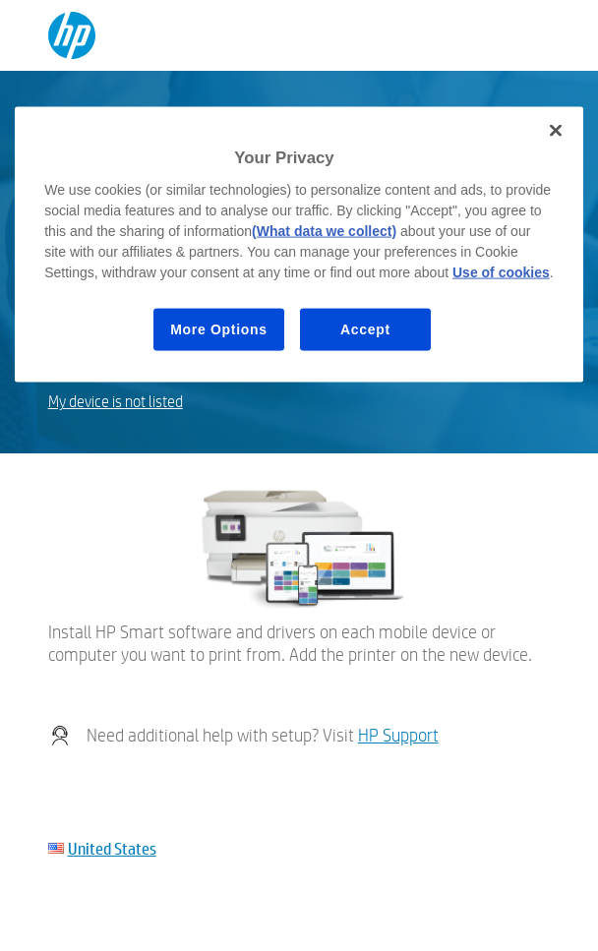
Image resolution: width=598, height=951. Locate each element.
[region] (299, 245)
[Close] (555, 130)
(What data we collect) (324, 230)
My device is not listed (115, 401)
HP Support (398, 735)
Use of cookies (501, 271)
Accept (365, 328)
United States (112, 848)
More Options (219, 328)
